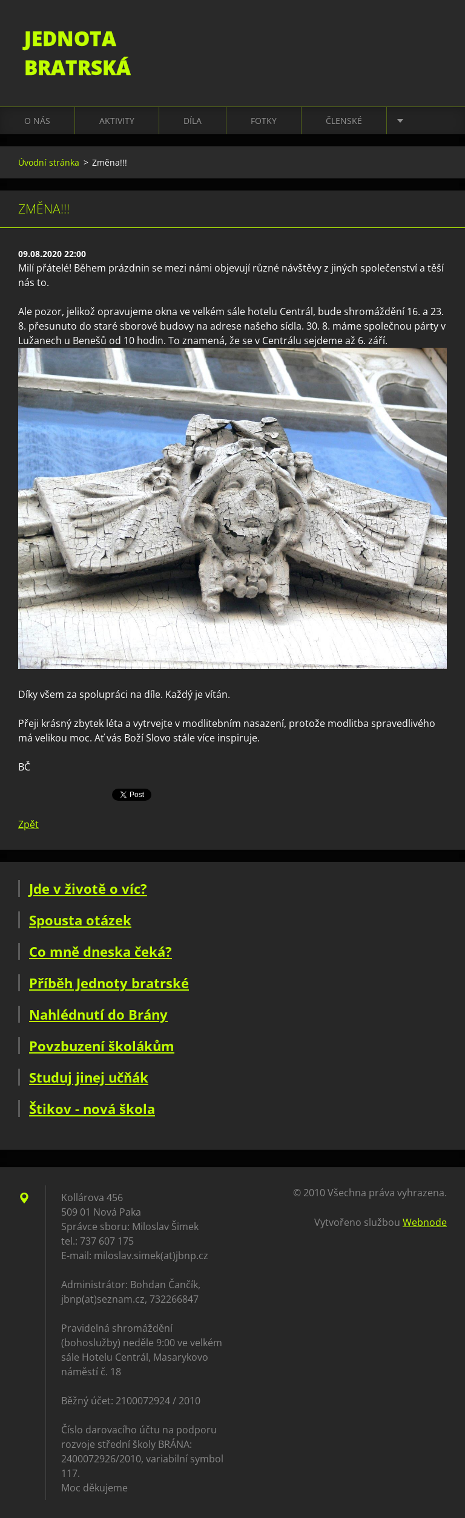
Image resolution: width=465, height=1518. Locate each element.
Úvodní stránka (48, 162)
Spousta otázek (80, 920)
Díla (192, 120)
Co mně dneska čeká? (100, 951)
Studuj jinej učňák (88, 1077)
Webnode (425, 1222)
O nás (37, 120)
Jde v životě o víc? (88, 888)
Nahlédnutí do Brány (98, 1014)
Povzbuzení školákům (101, 1046)
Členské (344, 120)
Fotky (264, 120)
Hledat (433, 35)
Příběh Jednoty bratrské (109, 983)
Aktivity (116, 120)
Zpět (28, 824)
